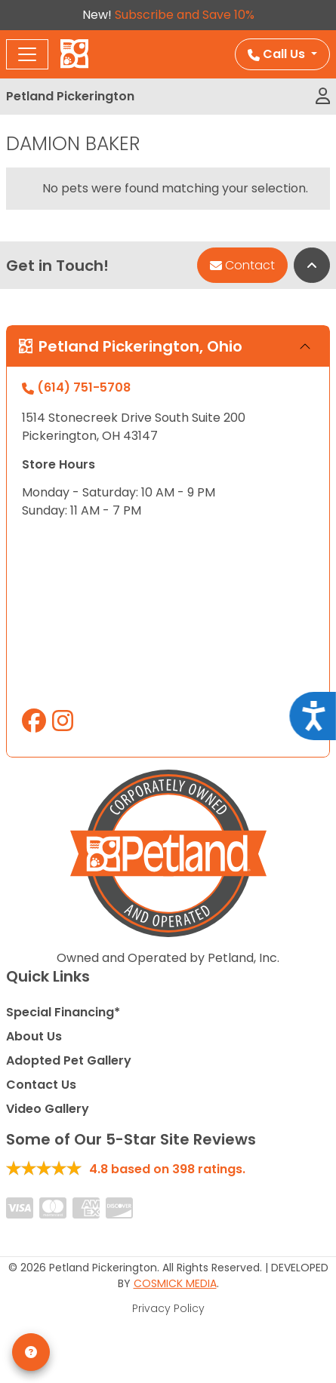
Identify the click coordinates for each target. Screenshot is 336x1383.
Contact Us (41, 1084)
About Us (34, 1036)
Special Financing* (63, 1012)
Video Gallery (47, 1108)
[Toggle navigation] (27, 54)
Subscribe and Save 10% (184, 14)
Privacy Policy (168, 1308)
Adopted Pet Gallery (68, 1060)
